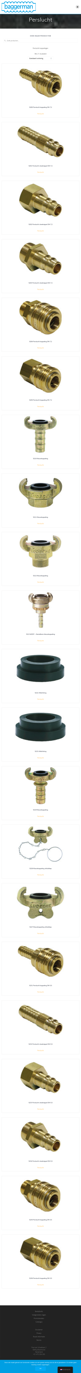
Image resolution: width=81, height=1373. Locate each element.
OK (40, 1368)
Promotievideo (39, 1318)
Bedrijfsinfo (39, 1311)
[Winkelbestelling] (40, 58)
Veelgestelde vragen (39, 1315)
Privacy (39, 1333)
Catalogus (39, 1322)
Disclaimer (39, 1330)
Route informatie (39, 1337)
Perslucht (40, 114)
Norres (39, 1340)
